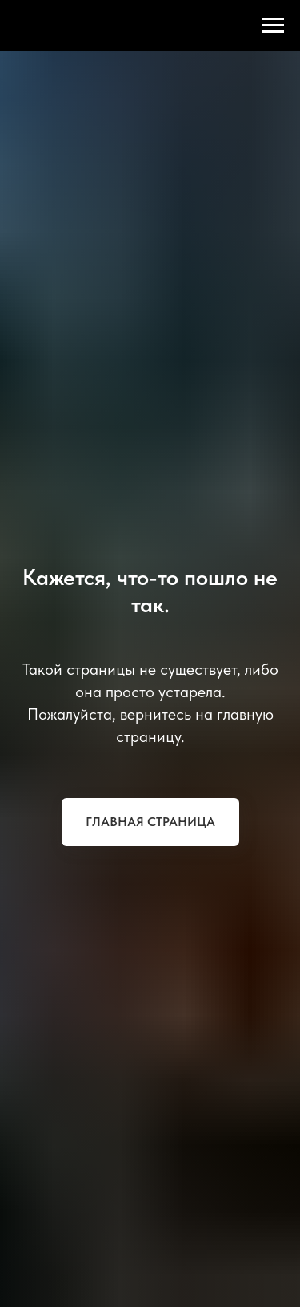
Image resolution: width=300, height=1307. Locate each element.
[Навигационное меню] (273, 26)
